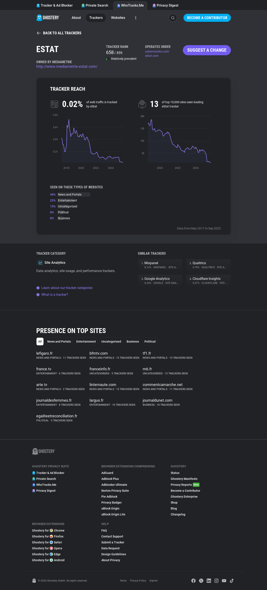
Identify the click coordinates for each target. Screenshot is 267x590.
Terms (123, 580)
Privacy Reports (185, 485)
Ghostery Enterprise (184, 496)
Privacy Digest (165, 5)
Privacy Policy (138, 580)
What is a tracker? (52, 295)
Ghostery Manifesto (184, 478)
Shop (174, 502)
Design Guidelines (113, 554)
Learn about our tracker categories (64, 288)
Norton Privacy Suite (115, 490)
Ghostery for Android (48, 560)
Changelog (178, 514)
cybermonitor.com (157, 51)
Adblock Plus (110, 478)
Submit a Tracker (112, 542)
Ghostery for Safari (47, 542)
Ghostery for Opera (47, 548)
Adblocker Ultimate (114, 484)
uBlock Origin (110, 508)
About (76, 18)
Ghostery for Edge (46, 554)
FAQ (104, 530)
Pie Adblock (109, 496)
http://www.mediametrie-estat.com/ (67, 66)
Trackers (96, 18)
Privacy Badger (111, 502)
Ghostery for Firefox (47, 536)
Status (175, 473)
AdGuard (107, 473)
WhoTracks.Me (130, 5)
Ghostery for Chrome (48, 530)
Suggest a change (206, 50)
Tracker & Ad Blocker (54, 5)
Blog (174, 508)
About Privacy (110, 560)
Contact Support (112, 536)
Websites (118, 18)
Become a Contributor (207, 17)
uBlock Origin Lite (113, 514)
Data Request (110, 548)
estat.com (151, 55)
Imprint (154, 580)
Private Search (94, 5)
